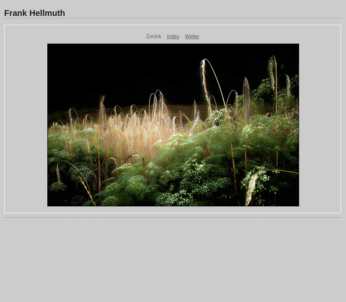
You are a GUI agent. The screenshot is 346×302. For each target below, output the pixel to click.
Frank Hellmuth (34, 13)
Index (173, 36)
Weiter (192, 36)
